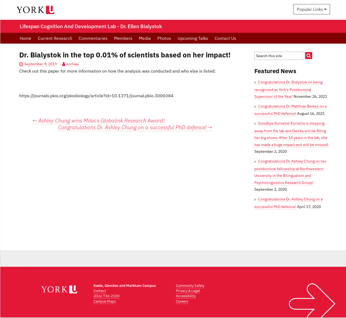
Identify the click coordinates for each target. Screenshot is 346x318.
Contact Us (225, 38)
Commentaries (93, 38)
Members (123, 38)
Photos (164, 38)
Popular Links (312, 9)
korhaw (72, 63)
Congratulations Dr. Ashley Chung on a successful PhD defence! (135, 127)
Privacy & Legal (188, 290)
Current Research (55, 38)
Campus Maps (105, 301)
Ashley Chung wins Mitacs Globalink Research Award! (99, 120)
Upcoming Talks (193, 38)
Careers (182, 301)
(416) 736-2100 (106, 296)
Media (145, 38)
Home (25, 38)
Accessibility (186, 296)
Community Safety (190, 285)
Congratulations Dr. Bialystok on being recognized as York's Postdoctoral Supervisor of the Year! (288, 89)
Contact (100, 290)
